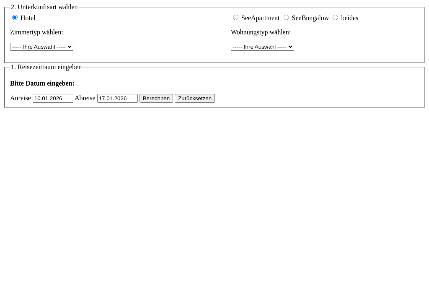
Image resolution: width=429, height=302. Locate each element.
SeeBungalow (310, 17)
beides (349, 17)
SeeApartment (260, 17)
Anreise (20, 98)
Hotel (28, 17)
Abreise (85, 98)
